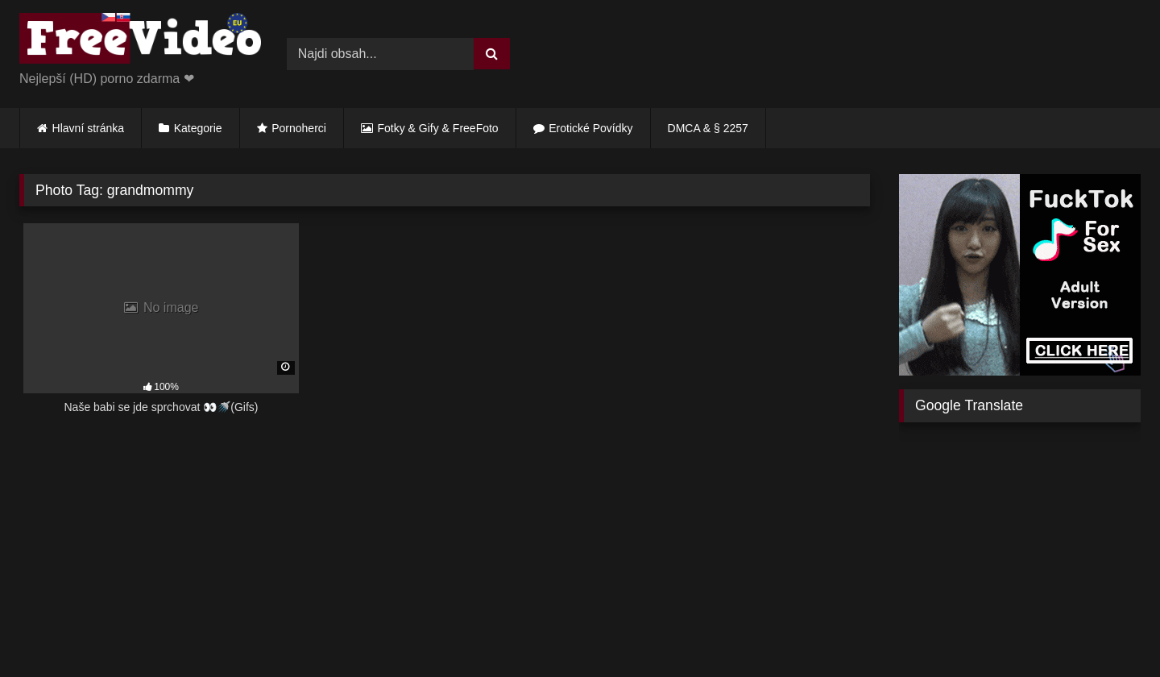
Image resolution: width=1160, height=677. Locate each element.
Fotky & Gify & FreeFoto (438, 128)
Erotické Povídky (590, 128)
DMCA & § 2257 (708, 128)
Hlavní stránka (88, 128)
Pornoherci (298, 128)
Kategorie (198, 128)
